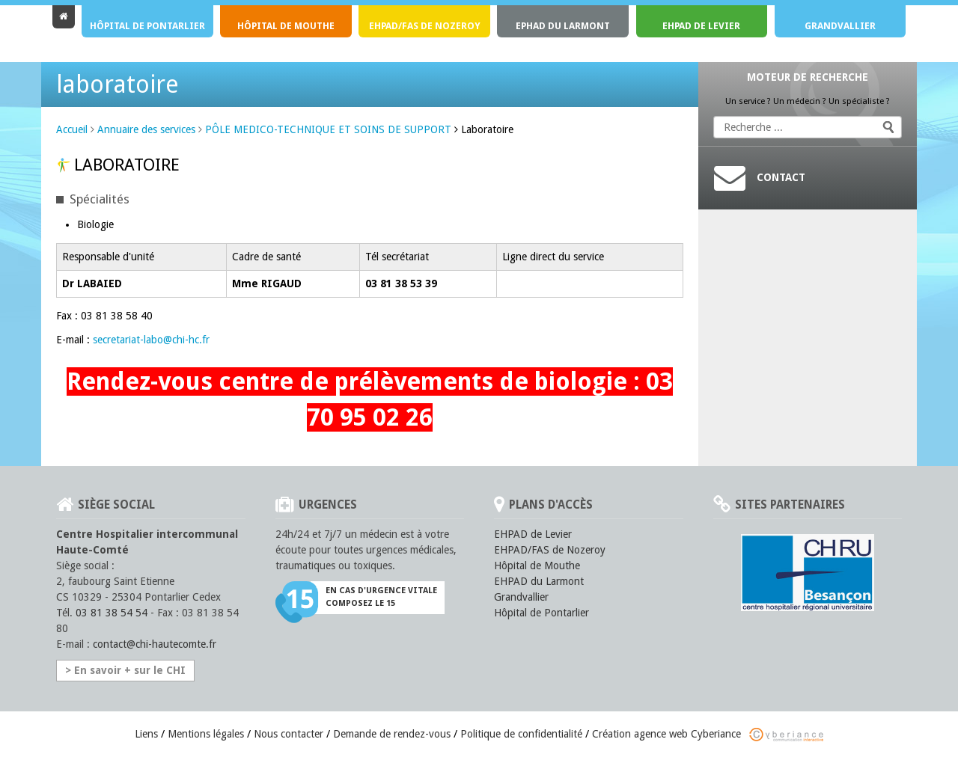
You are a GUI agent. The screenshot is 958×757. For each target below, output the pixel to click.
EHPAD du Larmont (539, 581)
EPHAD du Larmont (563, 25)
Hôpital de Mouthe (286, 25)
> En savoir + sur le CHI (125, 670)
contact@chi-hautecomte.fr (154, 644)
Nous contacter (288, 734)
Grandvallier (840, 25)
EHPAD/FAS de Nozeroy (424, 25)
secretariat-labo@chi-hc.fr (151, 340)
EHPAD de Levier (701, 25)
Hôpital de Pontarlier (147, 25)
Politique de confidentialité (521, 734)
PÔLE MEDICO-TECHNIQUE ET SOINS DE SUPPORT (328, 129)
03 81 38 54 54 (111, 613)
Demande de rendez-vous (392, 734)
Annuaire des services (146, 129)
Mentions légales (206, 734)
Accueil (72, 129)
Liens (146, 734)
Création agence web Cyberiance (708, 734)
